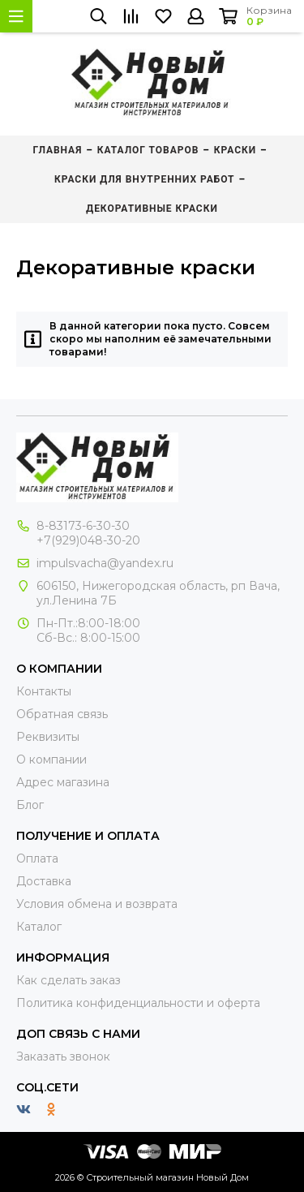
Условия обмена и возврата (97, 904)
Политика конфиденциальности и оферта (138, 1003)
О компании (51, 759)
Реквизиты (47, 736)
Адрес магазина (62, 782)
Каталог (39, 926)
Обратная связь (62, 714)
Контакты (43, 691)
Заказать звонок (63, 1056)
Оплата (37, 858)
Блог (30, 805)
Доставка (43, 881)
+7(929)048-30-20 (88, 540)
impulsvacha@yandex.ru (104, 563)
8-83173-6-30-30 (83, 526)
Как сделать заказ (68, 980)
